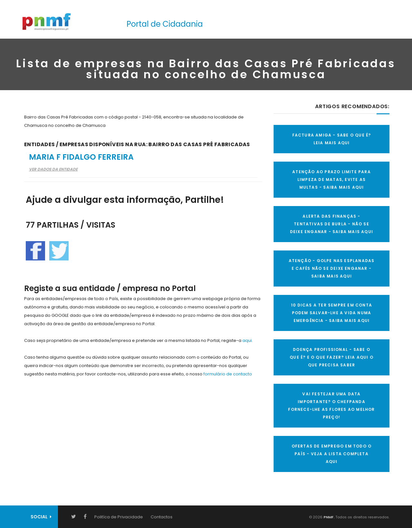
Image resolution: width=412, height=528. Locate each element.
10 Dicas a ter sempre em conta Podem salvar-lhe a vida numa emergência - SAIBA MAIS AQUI (331, 312)
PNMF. (328, 517)
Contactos (162, 517)
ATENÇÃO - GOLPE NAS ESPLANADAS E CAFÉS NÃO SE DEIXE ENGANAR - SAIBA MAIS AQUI (332, 268)
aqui (247, 340)
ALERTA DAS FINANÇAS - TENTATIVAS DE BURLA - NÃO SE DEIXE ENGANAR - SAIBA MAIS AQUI (331, 223)
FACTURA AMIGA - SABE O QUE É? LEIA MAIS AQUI (331, 139)
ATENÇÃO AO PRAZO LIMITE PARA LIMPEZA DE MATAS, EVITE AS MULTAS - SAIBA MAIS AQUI (331, 179)
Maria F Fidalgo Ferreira (81, 157)
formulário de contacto (227, 374)
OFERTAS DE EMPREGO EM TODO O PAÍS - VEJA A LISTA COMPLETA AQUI (332, 453)
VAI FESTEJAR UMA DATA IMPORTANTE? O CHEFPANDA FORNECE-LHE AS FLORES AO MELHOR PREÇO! (331, 405)
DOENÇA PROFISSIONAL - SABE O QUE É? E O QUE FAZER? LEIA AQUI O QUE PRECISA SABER (331, 357)
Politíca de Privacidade (118, 517)
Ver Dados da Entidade (53, 169)
